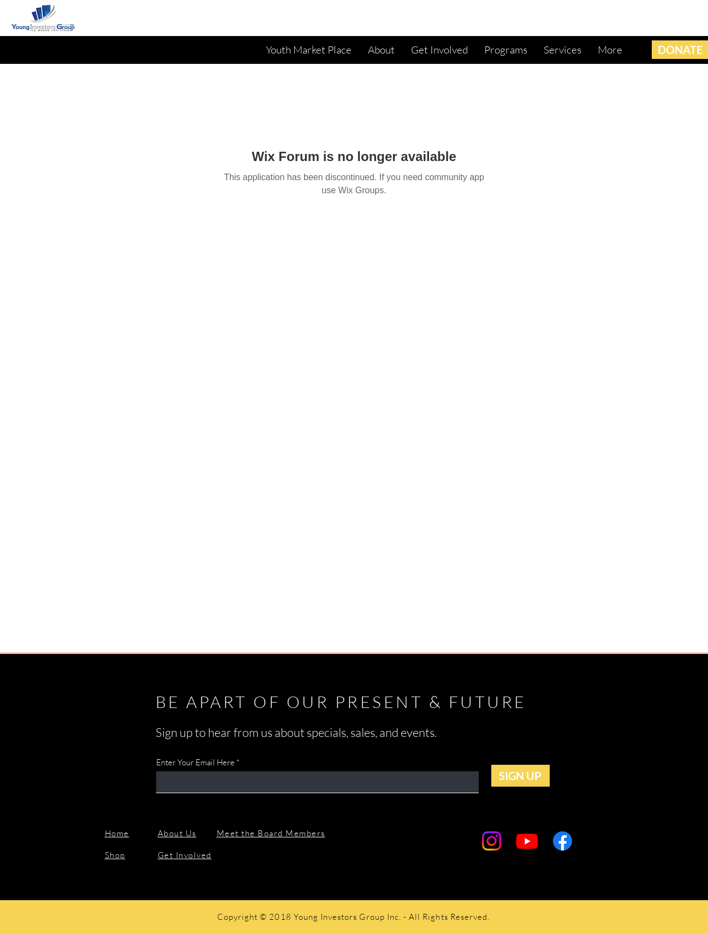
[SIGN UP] (520, 776)
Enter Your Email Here (195, 762)
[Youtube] (527, 841)
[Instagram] (491, 841)
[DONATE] (680, 49)
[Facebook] (562, 841)
